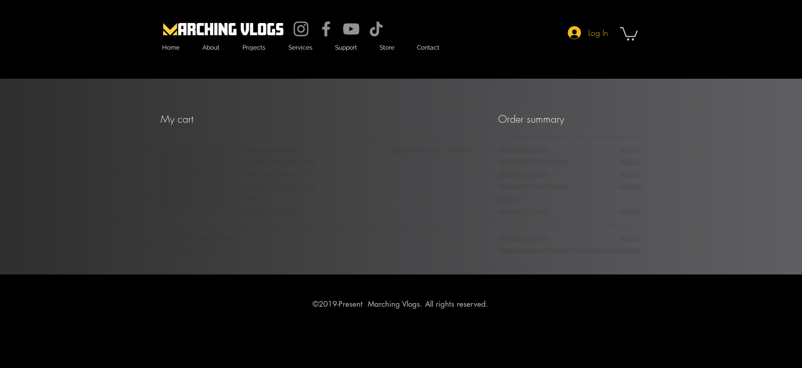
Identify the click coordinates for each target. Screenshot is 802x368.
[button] (211, 47)
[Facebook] (326, 29)
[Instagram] (301, 29)
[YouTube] (351, 29)
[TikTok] (376, 29)
